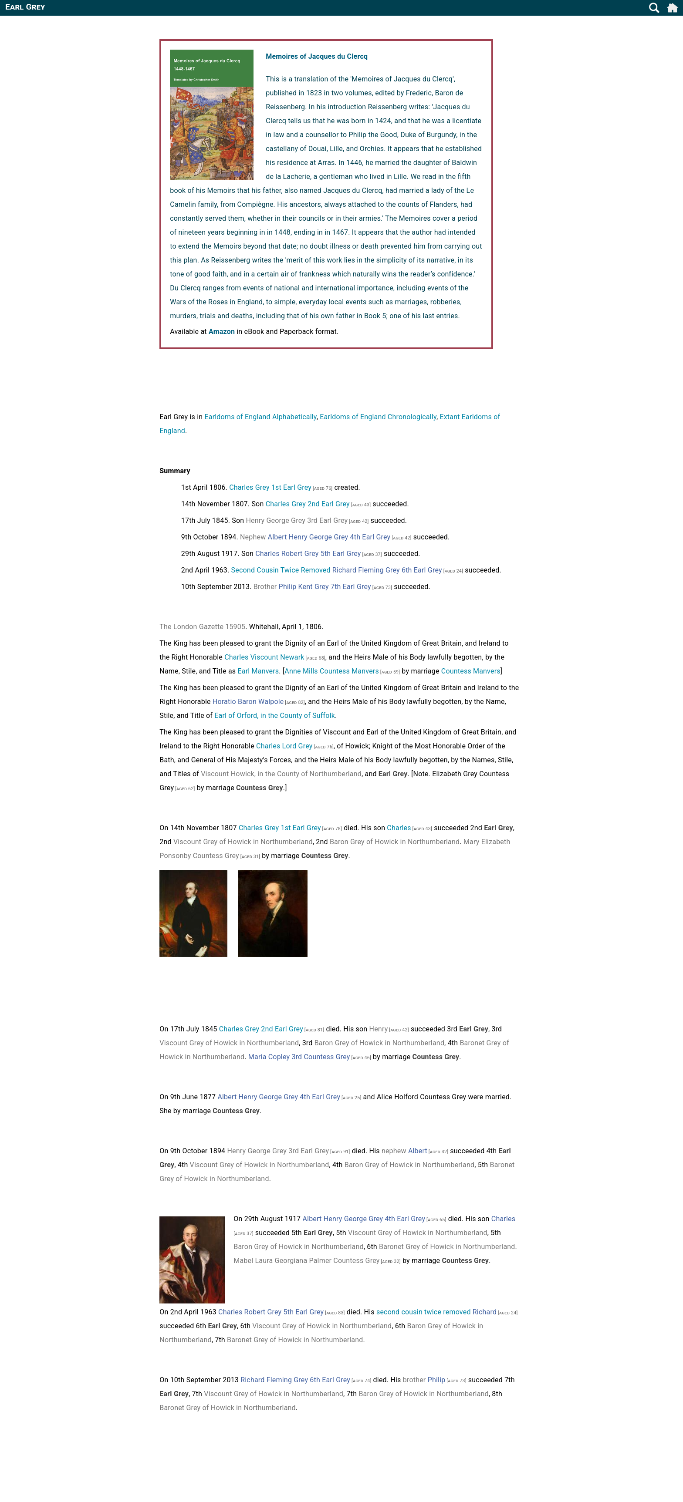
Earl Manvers (258, 671)
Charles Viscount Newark (264, 657)
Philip (437, 1380)
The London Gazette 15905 (202, 627)
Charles (399, 828)
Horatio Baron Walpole (248, 701)
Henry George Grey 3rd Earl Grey (297, 520)
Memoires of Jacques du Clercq (317, 56)
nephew (394, 1151)
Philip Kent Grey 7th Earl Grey (325, 587)
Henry (378, 1029)
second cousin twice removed (423, 1312)
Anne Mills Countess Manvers (331, 671)
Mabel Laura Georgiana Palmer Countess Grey (306, 1260)
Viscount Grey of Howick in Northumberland (243, 842)
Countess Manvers (470, 671)
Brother (265, 587)
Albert (417, 1151)
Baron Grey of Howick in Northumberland (395, 842)
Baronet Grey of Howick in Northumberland (447, 1247)
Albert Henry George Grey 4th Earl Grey (329, 537)
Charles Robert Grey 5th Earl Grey (308, 553)
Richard (485, 1312)
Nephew (253, 537)
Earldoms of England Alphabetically (260, 417)
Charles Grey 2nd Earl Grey (308, 504)
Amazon (222, 331)
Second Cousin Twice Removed (281, 570)
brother (414, 1380)
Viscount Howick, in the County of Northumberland (281, 774)
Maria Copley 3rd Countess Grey (299, 1057)
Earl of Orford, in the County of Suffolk (274, 715)
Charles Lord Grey (284, 746)
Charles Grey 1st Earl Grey (270, 487)
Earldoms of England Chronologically (378, 417)
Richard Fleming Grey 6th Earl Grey (387, 570)
